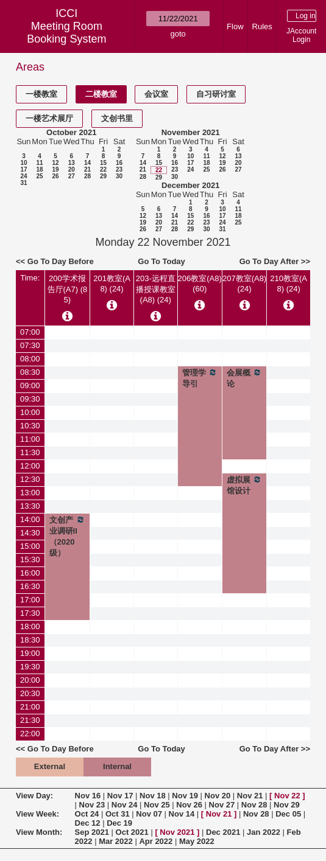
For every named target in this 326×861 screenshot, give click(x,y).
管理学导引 (200, 378)
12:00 (30, 465)
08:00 (30, 358)
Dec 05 (288, 813)
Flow (235, 26)
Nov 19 (185, 795)
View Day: (34, 795)
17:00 (30, 599)
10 (23, 162)
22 (103, 169)
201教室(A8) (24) (111, 283)
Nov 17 (120, 795)
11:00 (30, 439)
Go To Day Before (60, 261)
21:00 (30, 706)
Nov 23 (92, 804)
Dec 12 (88, 823)
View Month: (39, 832)
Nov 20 (218, 795)
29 (103, 176)
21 (87, 169)
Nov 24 (125, 804)
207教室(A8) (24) (244, 283)
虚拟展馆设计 (244, 485)
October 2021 (71, 132)
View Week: (37, 813)
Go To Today (161, 261)
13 (71, 162)
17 (23, 169)
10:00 (30, 412)
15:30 (30, 559)
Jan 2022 (263, 832)
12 (55, 162)
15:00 (30, 546)
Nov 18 (153, 795)
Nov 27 (222, 804)
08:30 (30, 372)
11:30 (30, 452)
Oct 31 (117, 813)
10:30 (30, 425)
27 (71, 176)
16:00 (30, 572)
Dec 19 (119, 823)
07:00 (30, 331)
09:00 (30, 385)
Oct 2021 (132, 832)
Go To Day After (269, 261)
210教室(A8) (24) (288, 283)
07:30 (30, 345)
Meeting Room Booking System (66, 32)
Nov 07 (149, 813)
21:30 (30, 720)
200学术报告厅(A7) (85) (68, 289)
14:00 (30, 519)
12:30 (30, 479)
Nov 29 (287, 804)
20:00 (30, 680)
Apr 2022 (155, 841)
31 (23, 183)
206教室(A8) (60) (200, 283)
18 (39, 169)
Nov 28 (254, 804)
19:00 (30, 653)
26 (55, 176)
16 (119, 162)
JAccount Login (301, 35)
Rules (262, 26)
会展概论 (244, 378)
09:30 (30, 398)
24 (23, 176)
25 (39, 176)
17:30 (30, 613)
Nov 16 (88, 795)
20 (71, 169)
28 (87, 176)
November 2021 (190, 132)
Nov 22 (287, 795)
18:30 (30, 639)
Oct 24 (87, 813)
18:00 (30, 626)
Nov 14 (182, 813)
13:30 (30, 506)
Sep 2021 (92, 832)
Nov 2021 (177, 832)
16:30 (30, 586)
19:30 (30, 666)
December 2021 (190, 185)
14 (87, 162)
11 (39, 162)
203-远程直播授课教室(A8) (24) (155, 289)
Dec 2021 (223, 832)
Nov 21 (250, 795)
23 (119, 169)
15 (103, 162)
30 (119, 176)
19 (55, 169)
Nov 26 (189, 804)
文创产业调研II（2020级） (67, 536)
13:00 (30, 492)
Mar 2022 (116, 841)
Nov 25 (157, 804)
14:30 (30, 532)
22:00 (30, 733)
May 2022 (196, 841)
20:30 (30, 693)
